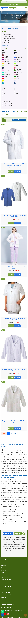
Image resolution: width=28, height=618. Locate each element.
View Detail (11, 172)
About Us (3, 565)
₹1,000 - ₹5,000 (8, 103)
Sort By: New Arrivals (19, 120)
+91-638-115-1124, (8, 610)
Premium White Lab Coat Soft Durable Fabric (14, 370)
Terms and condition (6, 579)
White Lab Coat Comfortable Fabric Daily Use (14, 319)
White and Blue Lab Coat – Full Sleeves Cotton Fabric (14, 216)
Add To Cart (17, 172)
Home (2, 563)
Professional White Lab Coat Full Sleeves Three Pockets (14, 164)
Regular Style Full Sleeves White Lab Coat (14, 421)
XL (4, 93)
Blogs (2, 568)
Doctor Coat (7, 43)
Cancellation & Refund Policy (8, 582)
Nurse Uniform (7, 34)
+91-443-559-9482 (19, 610)
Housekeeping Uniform (9, 38)
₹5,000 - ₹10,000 (8, 105)
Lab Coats (6, 40)
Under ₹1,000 (7, 101)
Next (15, 433)
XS (4, 89)
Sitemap (3, 572)
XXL (17, 93)
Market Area (4, 575)
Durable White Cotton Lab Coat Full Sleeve (14, 267)
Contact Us (4, 570)
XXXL (5, 95)
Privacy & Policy (5, 577)
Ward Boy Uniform (8, 36)
